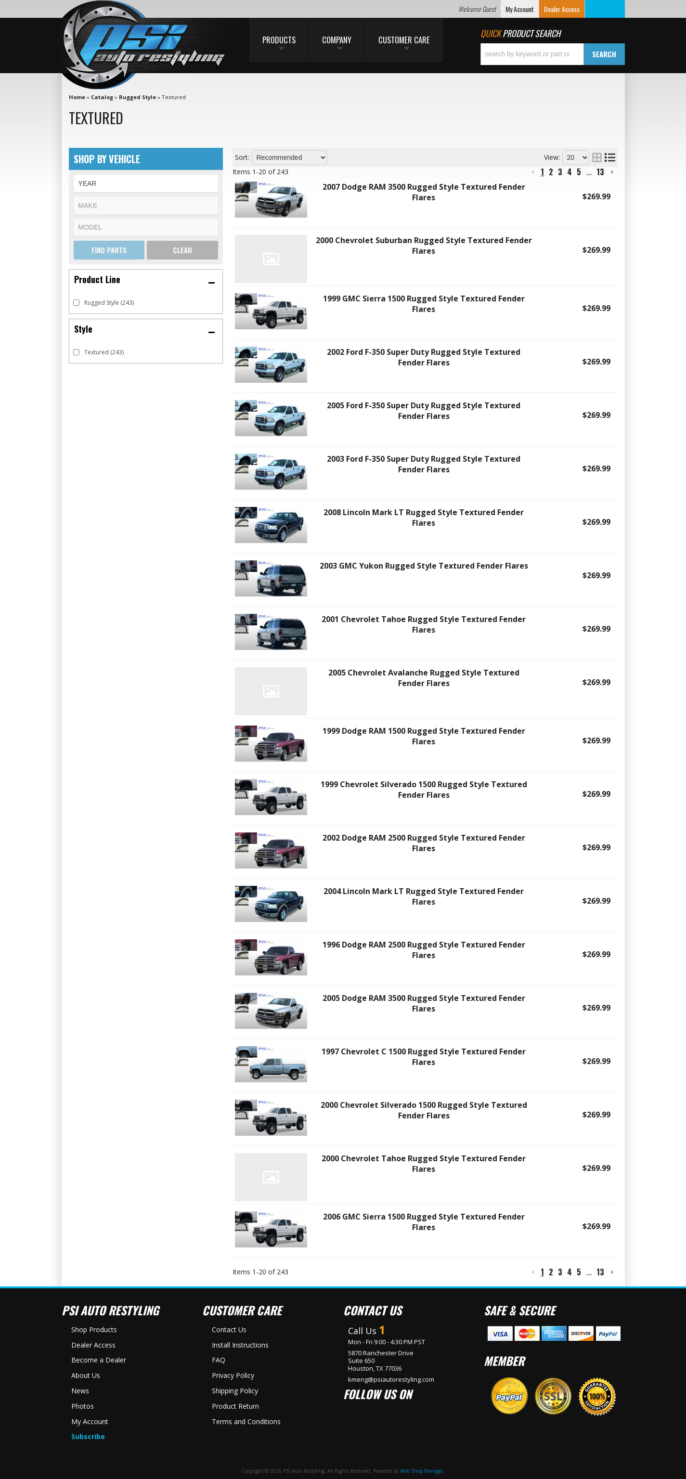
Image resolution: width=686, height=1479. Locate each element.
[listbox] (146, 183)
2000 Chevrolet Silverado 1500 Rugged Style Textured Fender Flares (424, 1110)
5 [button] (579, 172)
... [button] (589, 172)
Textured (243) (104, 352)
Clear (182, 250)
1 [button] (542, 172)
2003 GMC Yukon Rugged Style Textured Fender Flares (424, 565)
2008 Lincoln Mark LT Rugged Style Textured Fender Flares (424, 517)
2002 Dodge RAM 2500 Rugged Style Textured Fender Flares (424, 843)
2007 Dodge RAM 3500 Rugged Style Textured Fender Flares (424, 192)
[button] (552, 54)
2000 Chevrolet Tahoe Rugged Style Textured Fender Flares (424, 1163)
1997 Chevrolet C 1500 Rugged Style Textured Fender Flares (424, 1056)
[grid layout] (597, 157)
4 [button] (569, 172)
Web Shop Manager (421, 1470)
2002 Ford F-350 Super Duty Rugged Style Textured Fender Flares (423, 357)
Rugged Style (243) (109, 302)
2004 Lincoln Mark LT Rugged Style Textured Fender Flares (424, 896)
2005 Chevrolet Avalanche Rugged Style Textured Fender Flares (423, 677)
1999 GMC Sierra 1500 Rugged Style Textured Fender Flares (424, 303)
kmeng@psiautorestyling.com (391, 1379)
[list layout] (610, 157)
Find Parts (109, 250)
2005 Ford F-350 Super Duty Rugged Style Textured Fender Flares (423, 410)
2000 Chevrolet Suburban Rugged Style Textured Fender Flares (424, 245)
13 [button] (600, 172)
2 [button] (551, 172)
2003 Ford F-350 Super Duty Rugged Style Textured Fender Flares (423, 464)
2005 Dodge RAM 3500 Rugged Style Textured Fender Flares (424, 1003)
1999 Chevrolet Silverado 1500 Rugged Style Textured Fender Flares (424, 789)
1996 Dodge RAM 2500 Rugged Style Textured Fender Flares (424, 949)
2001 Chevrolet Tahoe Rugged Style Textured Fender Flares (424, 624)
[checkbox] (76, 302)
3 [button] (560, 172)
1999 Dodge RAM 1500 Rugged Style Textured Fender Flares (424, 736)
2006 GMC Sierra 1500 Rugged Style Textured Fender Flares (424, 1221)
